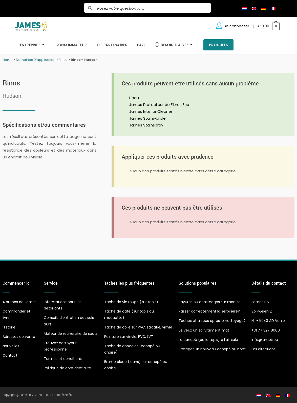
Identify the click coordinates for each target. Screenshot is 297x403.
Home (8, 60)
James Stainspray (146, 125)
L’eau (134, 97)
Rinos (63, 60)
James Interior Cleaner (150, 111)
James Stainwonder (148, 118)
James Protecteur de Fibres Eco (159, 104)
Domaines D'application (35, 60)
